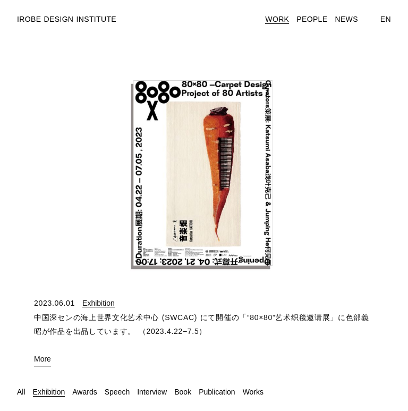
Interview (152, 392)
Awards (84, 392)
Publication (217, 392)
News (346, 19)
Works (253, 392)
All (21, 392)
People (311, 19)
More (42, 359)
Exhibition (98, 303)
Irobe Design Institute (66, 19)
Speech (117, 392)
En (385, 19)
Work (277, 19)
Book (182, 392)
